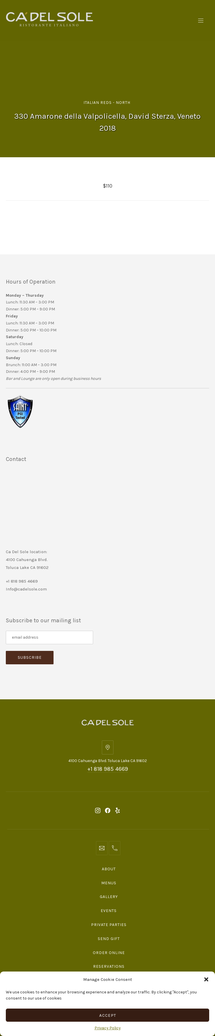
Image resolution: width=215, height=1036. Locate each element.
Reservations (109, 966)
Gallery (109, 896)
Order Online (109, 952)
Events (109, 910)
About (109, 868)
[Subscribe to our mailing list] (49, 637)
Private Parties (109, 924)
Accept (107, 1015)
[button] (206, 979)
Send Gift (109, 938)
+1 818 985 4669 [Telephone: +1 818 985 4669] (107, 769)
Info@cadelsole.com (26, 589)
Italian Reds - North (106, 102)
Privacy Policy (108, 1027)
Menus (108, 882)
